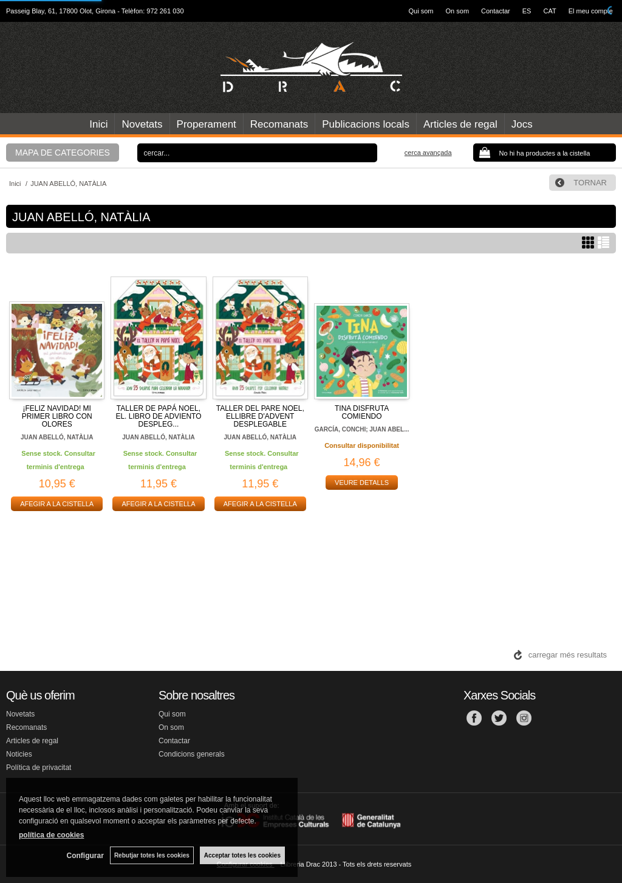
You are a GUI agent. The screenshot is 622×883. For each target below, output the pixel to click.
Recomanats (279, 124)
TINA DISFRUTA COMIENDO (362, 412)
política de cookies (51, 835)
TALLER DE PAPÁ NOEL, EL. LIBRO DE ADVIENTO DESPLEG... (158, 416)
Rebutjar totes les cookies (152, 855)
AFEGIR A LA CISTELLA (57, 503)
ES (526, 11)
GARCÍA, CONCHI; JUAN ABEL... (362, 429)
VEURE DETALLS (362, 482)
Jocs (522, 124)
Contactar (495, 11)
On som (458, 11)
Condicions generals (192, 754)
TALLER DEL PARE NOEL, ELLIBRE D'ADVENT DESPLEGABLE (260, 416)
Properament (206, 124)
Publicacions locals (365, 124)
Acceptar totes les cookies (242, 855)
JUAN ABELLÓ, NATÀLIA (57, 437)
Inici (98, 124)
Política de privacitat (38, 767)
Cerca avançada (428, 152)
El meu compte (591, 11)
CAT (549, 11)
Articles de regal (460, 124)
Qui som (421, 11)
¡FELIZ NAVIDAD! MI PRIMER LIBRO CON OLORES (57, 416)
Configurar (85, 855)
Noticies (19, 754)
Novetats (141, 124)
